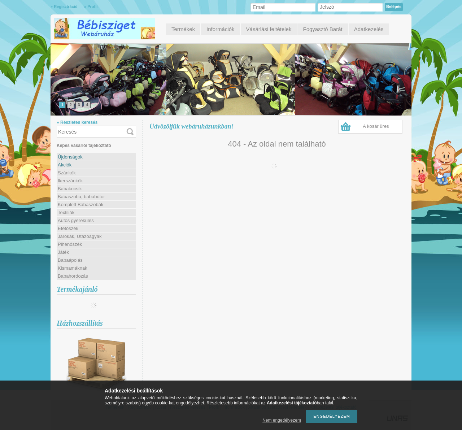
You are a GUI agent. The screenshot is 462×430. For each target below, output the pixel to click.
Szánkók (67, 172)
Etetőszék (68, 228)
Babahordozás (73, 276)
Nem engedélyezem (281, 420)
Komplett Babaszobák (80, 204)
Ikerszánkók (70, 180)
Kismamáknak (72, 268)
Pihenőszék (70, 244)
